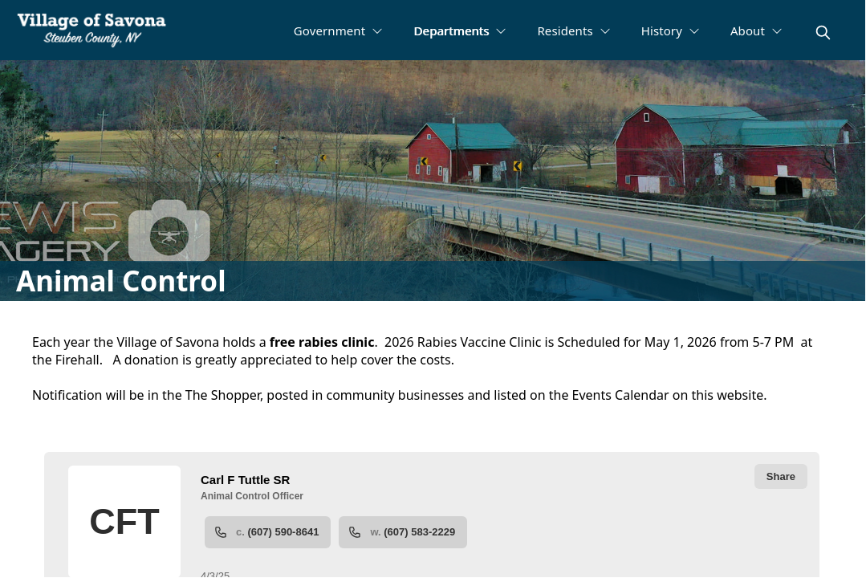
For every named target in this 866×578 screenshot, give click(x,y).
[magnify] (823, 32)
